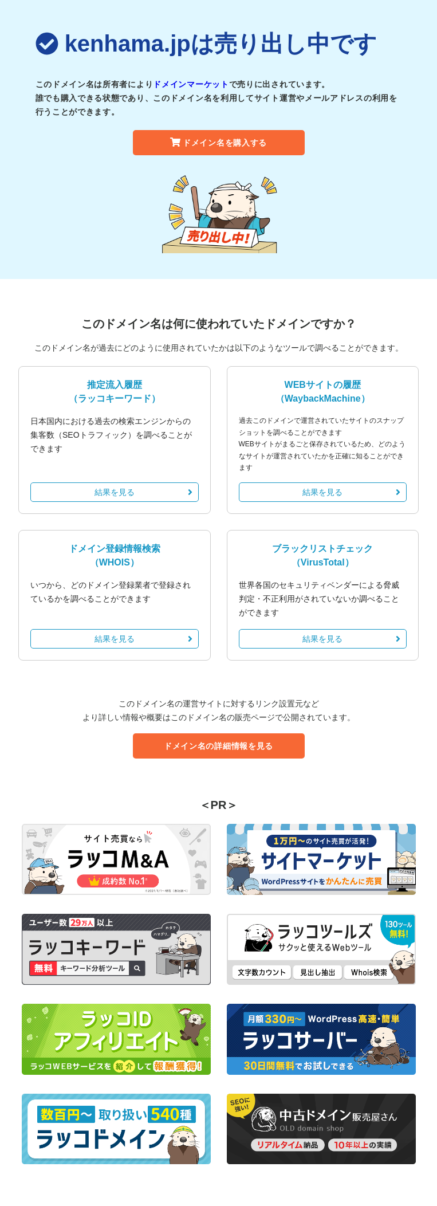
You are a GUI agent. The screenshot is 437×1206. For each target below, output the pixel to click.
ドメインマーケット (191, 84)
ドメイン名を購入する (218, 143)
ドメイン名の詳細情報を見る (218, 746)
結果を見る (143, 492)
